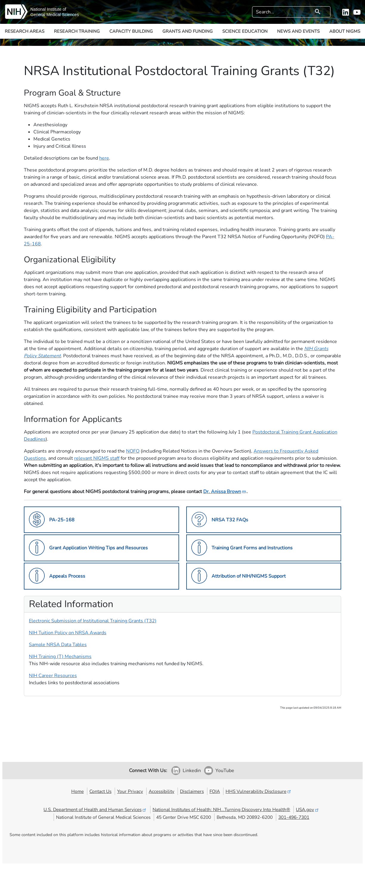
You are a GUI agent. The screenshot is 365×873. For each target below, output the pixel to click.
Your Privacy (130, 791)
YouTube (224, 770)
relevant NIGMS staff (96, 458)
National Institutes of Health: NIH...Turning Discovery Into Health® (221, 809)
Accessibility (161, 791)
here (104, 158)
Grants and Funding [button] (187, 31)
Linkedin (192, 770)
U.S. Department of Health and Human (95, 809)
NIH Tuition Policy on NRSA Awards (67, 632)
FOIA (214, 791)
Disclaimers (192, 791)
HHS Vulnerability (259, 791)
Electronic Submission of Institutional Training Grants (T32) (92, 621)
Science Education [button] (245, 31)
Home (77, 791)
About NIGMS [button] (344, 31)
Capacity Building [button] (131, 31)
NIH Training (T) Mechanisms (60, 656)
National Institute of (48, 9)
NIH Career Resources (53, 675)
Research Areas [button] (24, 31)
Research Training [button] (77, 31)
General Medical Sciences (54, 14)
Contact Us (100, 791)
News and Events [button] (298, 31)
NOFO (132, 451)
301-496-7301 (293, 817)
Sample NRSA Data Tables (58, 644)
